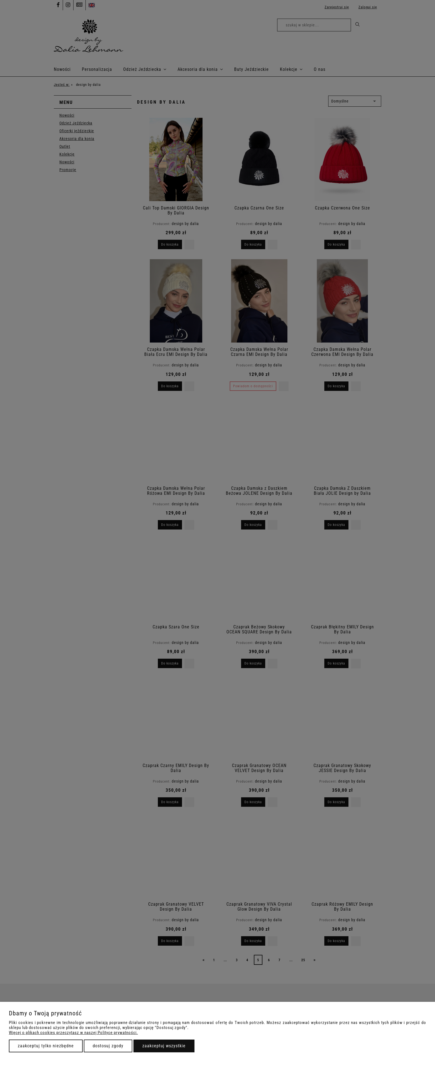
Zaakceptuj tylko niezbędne (46, 1045)
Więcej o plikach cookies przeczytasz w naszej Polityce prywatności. (73, 1032)
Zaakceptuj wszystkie (164, 1045)
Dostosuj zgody (108, 1045)
